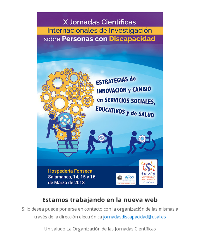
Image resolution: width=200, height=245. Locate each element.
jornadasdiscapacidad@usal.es (134, 217)
